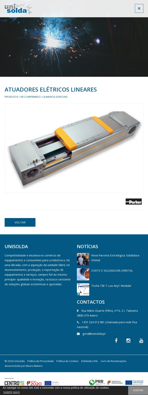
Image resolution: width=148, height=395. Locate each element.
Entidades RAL (89, 361)
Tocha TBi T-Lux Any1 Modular (111, 286)
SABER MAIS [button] (11, 392)
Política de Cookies (67, 361)
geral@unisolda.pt (94, 334)
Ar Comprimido (30, 96)
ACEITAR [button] (138, 390)
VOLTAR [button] (20, 222)
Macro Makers (34, 366)
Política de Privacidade (40, 361)
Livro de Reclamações (113, 361)
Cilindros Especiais (55, 96)
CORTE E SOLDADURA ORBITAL (112, 270)
